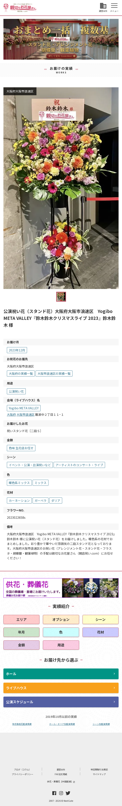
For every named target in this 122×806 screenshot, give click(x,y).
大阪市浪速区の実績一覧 (54, 373)
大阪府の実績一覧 (21, 373)
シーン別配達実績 (101, 724)
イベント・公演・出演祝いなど (30, 465)
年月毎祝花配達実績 (22, 724)
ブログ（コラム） (22, 769)
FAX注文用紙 (61, 774)
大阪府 (11, 414)
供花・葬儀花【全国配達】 (61, 781)
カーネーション (19, 500)
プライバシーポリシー (22, 774)
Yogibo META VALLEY (24, 408)
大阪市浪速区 (26, 414)
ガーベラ (41, 500)
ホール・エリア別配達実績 (62, 724)
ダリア (55, 500)
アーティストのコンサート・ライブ (79, 465)
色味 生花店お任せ (21, 448)
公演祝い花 (16, 391)
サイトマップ (99, 774)
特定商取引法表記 (99, 769)
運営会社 (61, 769)
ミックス (41, 483)
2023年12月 (17, 350)
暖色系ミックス (19, 483)
